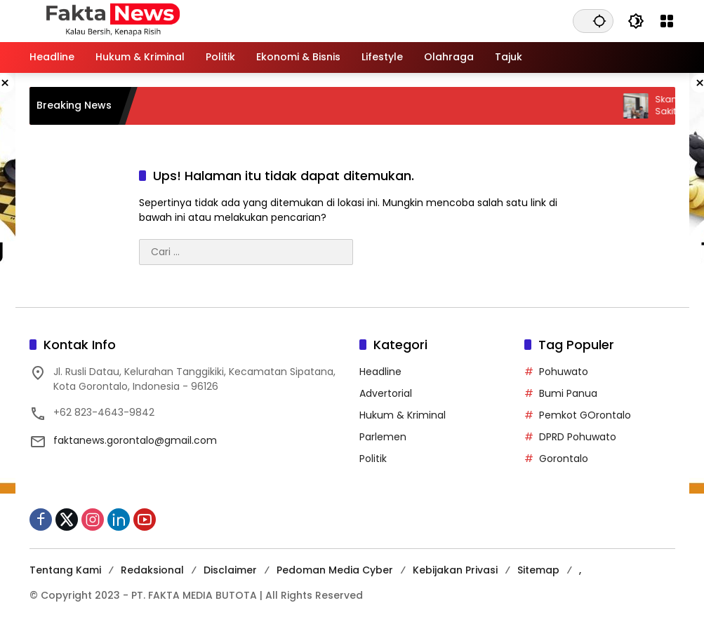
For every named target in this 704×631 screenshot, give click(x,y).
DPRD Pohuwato (577, 437)
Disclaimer (230, 570)
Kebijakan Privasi (455, 570)
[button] (599, 20)
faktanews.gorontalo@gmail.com (135, 440)
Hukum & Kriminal (402, 415)
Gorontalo (563, 459)
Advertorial (385, 393)
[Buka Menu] (666, 21)
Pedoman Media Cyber (335, 570)
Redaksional (152, 570)
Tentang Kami (65, 570)
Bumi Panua (568, 393)
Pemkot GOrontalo (585, 415)
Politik (373, 459)
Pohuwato (563, 372)
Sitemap (538, 570)
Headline (380, 372)
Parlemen (382, 437)
